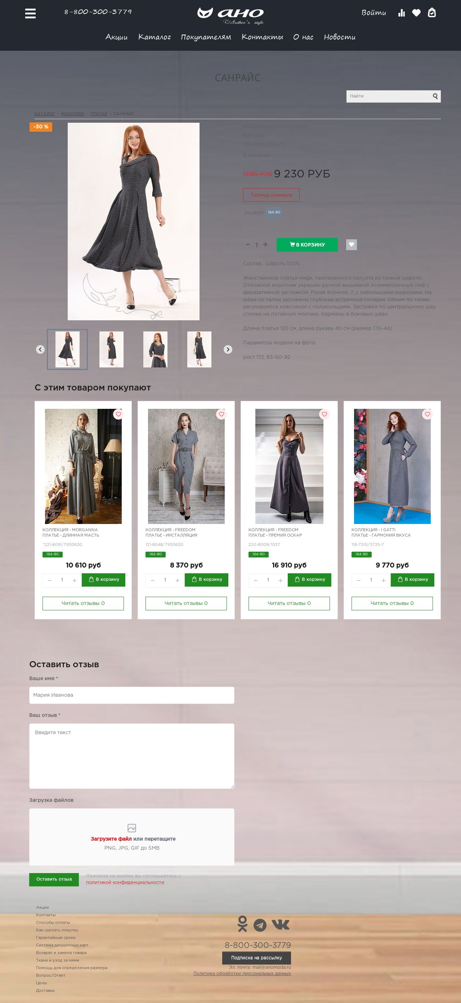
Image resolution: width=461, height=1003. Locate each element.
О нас (303, 36)
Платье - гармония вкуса (381, 535)
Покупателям (206, 36)
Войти (375, 12)
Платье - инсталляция (171, 535)
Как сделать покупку (57, 930)
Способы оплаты (53, 923)
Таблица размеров (271, 195)
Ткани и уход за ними (57, 960)
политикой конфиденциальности (125, 883)
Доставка (45, 991)
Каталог (154, 36)
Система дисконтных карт (62, 945)
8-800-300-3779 (98, 11)
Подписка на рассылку (256, 958)
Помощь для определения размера (71, 968)
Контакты (262, 36)
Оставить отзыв (54, 879)
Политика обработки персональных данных (242, 974)
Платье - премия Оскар (275, 535)
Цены (41, 983)
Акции (117, 36)
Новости (340, 36)
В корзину (307, 245)
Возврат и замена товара (61, 953)
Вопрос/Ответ (51, 975)
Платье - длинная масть (70, 535)
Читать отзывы (83, 603)
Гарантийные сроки (56, 938)
